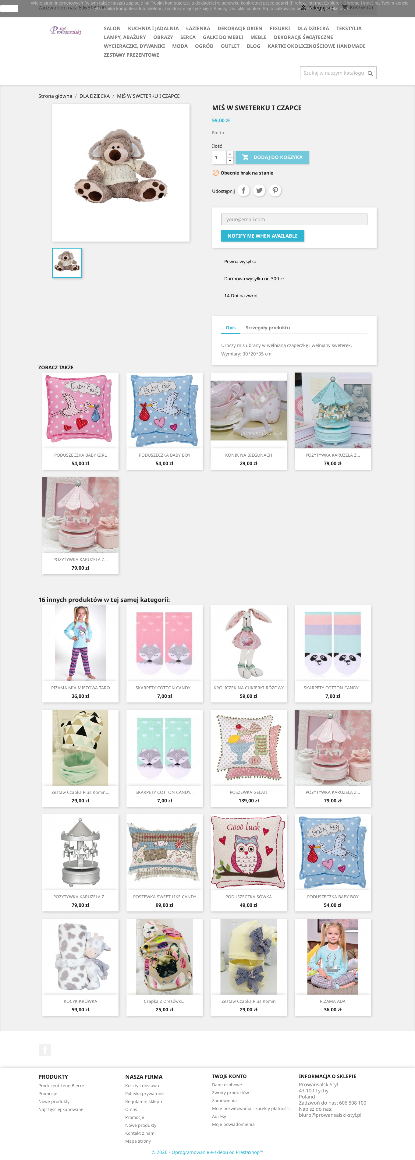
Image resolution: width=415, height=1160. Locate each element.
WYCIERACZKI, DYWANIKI (134, 46)
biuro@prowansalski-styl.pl (330, 1115)
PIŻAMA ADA (333, 1001)
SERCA (188, 37)
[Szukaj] (338, 72)
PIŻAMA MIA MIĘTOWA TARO (80, 688)
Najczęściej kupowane (60, 1109)
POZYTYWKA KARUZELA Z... (333, 455)
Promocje (47, 1093)
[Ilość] (219, 157)
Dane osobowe (227, 1085)
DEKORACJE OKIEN (240, 28)
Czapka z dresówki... (165, 1001)
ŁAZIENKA (198, 28)
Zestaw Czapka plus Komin (249, 1001)
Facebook (45, 1050)
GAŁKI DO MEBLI (223, 37)
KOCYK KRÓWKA (80, 1001)
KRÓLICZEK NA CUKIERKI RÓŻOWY (249, 688)
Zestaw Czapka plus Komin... (80, 792)
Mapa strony (138, 1141)
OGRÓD (204, 46)
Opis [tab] (231, 327)
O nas (131, 1109)
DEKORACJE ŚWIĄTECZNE (303, 37)
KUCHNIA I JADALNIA (153, 28)
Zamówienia (224, 1100)
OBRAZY (163, 37)
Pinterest (275, 190)
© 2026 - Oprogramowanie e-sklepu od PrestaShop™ (207, 1152)
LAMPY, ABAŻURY (125, 37)
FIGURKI (280, 28)
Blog (254, 46)
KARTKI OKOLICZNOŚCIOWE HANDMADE (317, 46)
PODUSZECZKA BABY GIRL (80, 455)
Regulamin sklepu (143, 1101)
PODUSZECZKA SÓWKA (248, 897)
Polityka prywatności (146, 1093)
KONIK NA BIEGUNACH (248, 455)
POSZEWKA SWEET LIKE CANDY (164, 897)
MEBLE (258, 37)
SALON (112, 28)
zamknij (9, 8)
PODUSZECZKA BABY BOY (164, 455)
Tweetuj (259, 190)
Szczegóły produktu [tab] (268, 327)
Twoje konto (229, 1076)
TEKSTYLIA (349, 28)
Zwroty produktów (230, 1092)
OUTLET (230, 46)
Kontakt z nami (140, 1133)
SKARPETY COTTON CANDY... (165, 688)
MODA (180, 46)
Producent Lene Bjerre (61, 1085)
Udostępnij (243, 190)
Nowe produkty (53, 1101)
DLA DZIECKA (313, 28)
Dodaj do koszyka (272, 157)
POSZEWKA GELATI (249, 792)
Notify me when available (263, 235)
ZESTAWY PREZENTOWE (131, 54)
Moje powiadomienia (233, 1124)
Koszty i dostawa (142, 1085)
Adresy (219, 1116)
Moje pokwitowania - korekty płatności (251, 1108)
